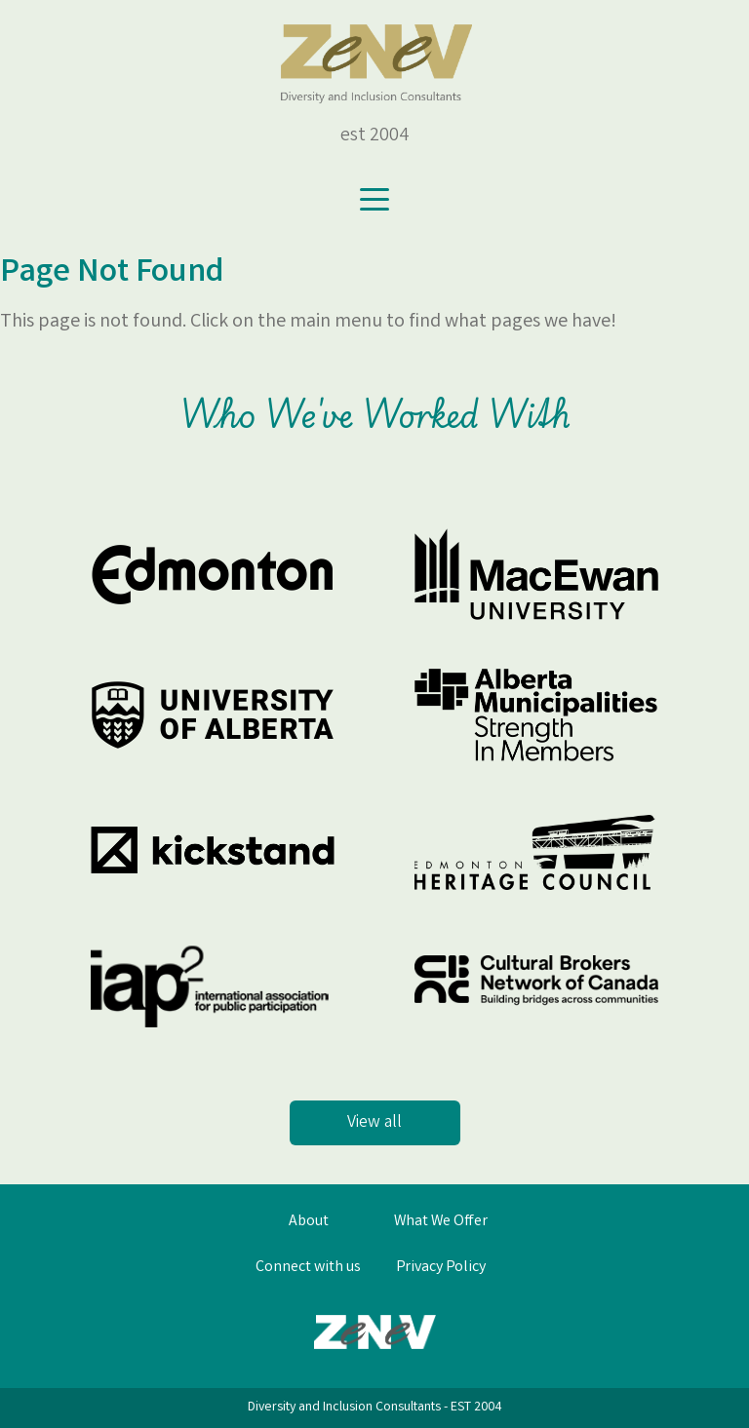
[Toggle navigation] (374, 199)
